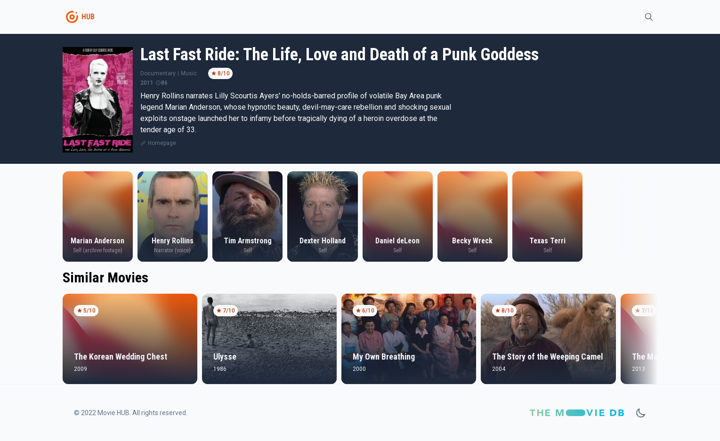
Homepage (162, 143)
